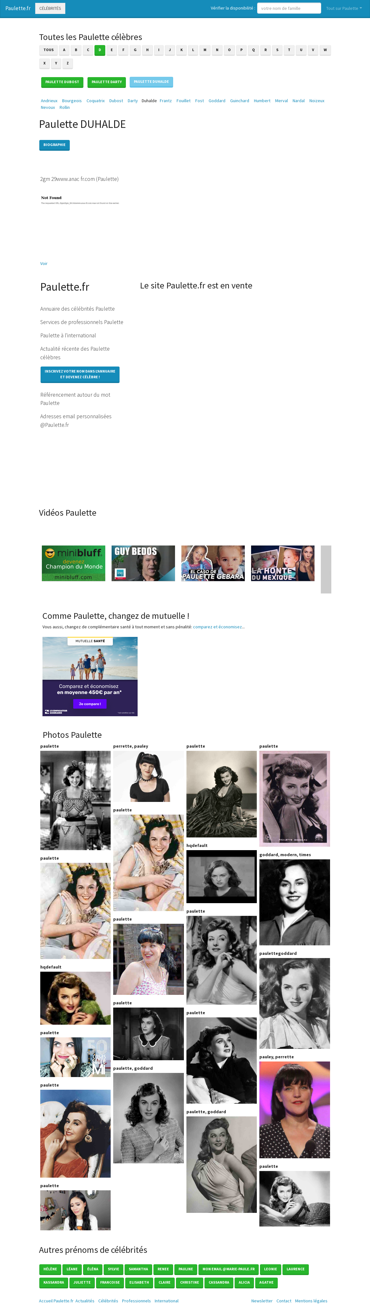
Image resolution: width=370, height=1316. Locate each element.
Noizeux (317, 100)
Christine (189, 1282)
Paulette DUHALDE (151, 81)
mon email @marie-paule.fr (229, 1268)
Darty (133, 100)
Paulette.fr (17, 8)
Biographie (54, 144)
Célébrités (50, 8)
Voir (44, 263)
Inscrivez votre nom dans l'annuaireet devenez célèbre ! (80, 374)
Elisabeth (139, 1282)
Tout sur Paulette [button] (342, 8)
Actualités (84, 1301)
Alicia (244, 1282)
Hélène (50, 1268)
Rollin (65, 107)
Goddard (217, 100)
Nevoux (48, 107)
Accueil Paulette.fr (56, 1301)
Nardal (299, 100)
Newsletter (262, 1301)
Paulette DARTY (107, 81)
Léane (72, 1268)
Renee (163, 1268)
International (167, 1301)
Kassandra (53, 1282)
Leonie (270, 1268)
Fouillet (183, 100)
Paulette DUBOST (62, 81)
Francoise (110, 1282)
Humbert (262, 100)
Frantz (166, 100)
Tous (48, 49)
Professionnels (136, 1301)
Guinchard (239, 100)
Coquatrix (96, 100)
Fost (199, 100)
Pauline (186, 1268)
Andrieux (49, 100)
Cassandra (219, 1282)
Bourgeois (72, 100)
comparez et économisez (217, 627)
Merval (281, 100)
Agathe (266, 1282)
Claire (165, 1282)
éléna (92, 1268)
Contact (283, 1301)
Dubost (116, 100)
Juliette (82, 1282)
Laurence (296, 1268)
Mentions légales (311, 1301)
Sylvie (113, 1268)
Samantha (138, 1268)
